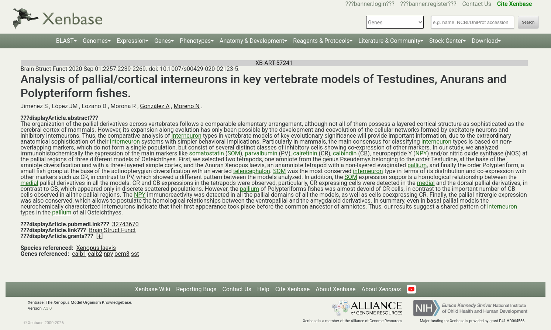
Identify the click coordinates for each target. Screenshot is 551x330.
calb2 (95, 253)
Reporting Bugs (196, 289)
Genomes (95, 40)
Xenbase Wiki (153, 289)
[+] (99, 236)
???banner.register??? (428, 3)
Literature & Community (389, 40)
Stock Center (446, 40)
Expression (131, 40)
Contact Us (476, 3)
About (381, 289)
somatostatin (206, 153)
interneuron (187, 135)
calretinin (305, 153)
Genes (162, 40)
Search (528, 22)
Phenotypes (195, 40)
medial (29, 182)
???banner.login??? (370, 3)
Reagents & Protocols (321, 40)
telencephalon (251, 171)
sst (135, 253)
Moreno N (187, 106)
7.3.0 (47, 308)
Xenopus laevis (96, 247)
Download (485, 40)
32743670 (125, 224)
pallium (417, 165)
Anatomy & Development (252, 40)
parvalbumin (261, 153)
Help (263, 289)
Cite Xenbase (292, 289)
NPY (421, 153)
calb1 (79, 253)
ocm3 (122, 253)
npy (108, 253)
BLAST (65, 40)
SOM (233, 153)
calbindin (345, 153)
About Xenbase (335, 289)
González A (154, 106)
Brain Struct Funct (112, 230)
